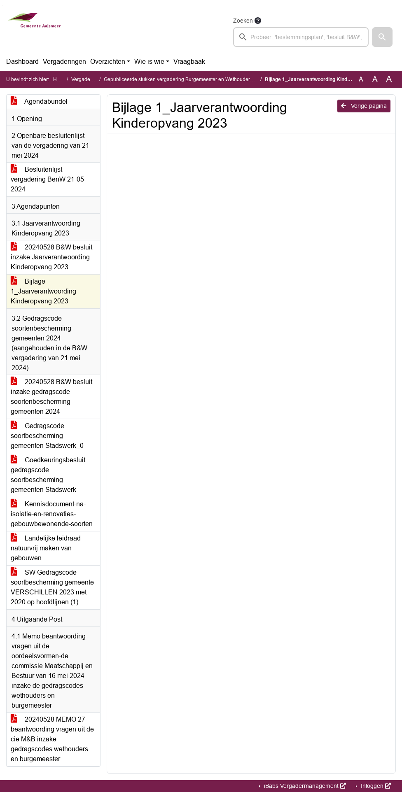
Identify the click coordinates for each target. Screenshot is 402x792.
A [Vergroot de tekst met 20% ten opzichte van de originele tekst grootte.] (375, 79)
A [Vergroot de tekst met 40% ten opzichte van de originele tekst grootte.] (389, 79)
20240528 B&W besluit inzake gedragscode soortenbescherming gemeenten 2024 (51, 396)
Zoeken (243, 20)
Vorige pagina (364, 105)
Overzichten (107, 61)
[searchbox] (301, 37)
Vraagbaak (189, 61)
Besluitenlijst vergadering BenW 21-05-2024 (48, 179)
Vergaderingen (64, 61)
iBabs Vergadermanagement (304, 786)
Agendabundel (39, 101)
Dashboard (22, 61)
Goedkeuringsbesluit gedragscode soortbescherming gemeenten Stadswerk (48, 475)
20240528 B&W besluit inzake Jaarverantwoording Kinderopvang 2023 (51, 257)
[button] (382, 37)
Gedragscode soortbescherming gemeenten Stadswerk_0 (47, 435)
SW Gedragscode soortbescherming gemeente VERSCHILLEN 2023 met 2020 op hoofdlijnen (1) (52, 587)
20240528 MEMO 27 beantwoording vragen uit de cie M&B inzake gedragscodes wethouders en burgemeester (52, 739)
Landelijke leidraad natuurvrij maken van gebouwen (46, 548)
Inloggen (375, 786)
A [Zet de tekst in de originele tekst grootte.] (361, 79)
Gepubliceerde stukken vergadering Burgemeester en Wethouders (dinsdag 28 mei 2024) (204, 79)
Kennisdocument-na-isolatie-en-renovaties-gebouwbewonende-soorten (52, 514)
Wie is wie (149, 61)
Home (60, 79)
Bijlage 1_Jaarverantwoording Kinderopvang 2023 (43, 291)
